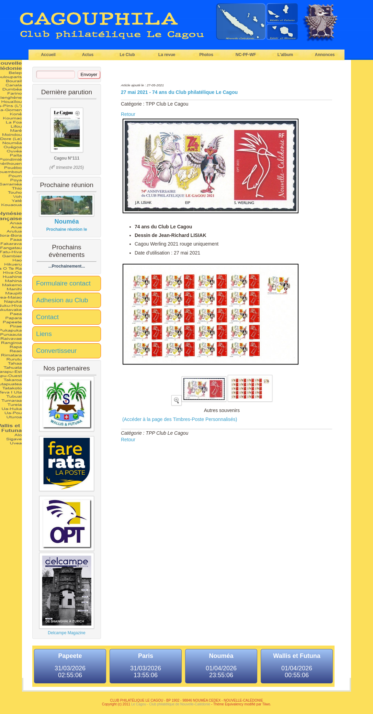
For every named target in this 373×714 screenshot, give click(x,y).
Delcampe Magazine (66, 594)
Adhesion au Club (62, 300)
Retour (128, 114)
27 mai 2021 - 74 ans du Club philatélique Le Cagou (179, 92)
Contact (47, 317)
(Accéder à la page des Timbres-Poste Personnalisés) (179, 419)
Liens (44, 333)
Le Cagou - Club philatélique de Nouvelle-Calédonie (170, 704)
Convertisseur (56, 350)
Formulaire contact (63, 283)
